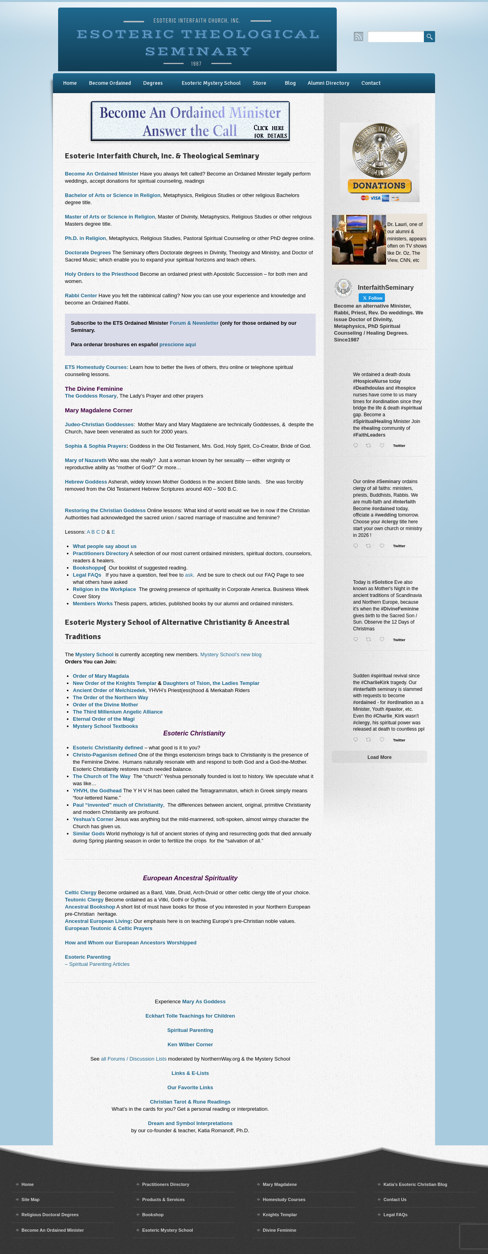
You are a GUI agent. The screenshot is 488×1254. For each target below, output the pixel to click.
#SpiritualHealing (372, 421)
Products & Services (163, 1199)
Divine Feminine (279, 1230)
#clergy (389, 522)
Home (70, 83)
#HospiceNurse (370, 381)
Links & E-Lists (190, 1073)
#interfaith (364, 689)
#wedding (385, 515)
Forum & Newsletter (194, 323)
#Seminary (389, 481)
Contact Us (394, 1199)
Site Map (30, 1199)
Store (259, 83)
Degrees (153, 83)
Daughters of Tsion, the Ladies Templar (211, 683)
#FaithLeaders (369, 435)
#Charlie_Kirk (388, 716)
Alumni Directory (328, 83)
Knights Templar (280, 1214)
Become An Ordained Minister (52, 1230)
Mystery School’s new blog (231, 654)
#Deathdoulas (369, 388)
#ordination (385, 401)
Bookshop (153, 1214)
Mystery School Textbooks (105, 726)
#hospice (405, 388)
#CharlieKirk (375, 682)
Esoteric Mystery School (211, 83)
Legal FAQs (87, 575)
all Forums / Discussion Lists (134, 1059)
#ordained (383, 508)
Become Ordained (110, 83)
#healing (371, 428)
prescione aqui (178, 344)
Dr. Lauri (397, 224)
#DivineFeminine (400, 609)
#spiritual (411, 408)
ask (189, 575)
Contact (371, 83)
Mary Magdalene (280, 1184)
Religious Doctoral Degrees (50, 1214)
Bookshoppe (88, 568)
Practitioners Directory (165, 1184)
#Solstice (382, 582)
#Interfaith (404, 502)
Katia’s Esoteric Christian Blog (415, 1184)
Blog (290, 83)
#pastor (393, 709)
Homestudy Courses (284, 1199)
